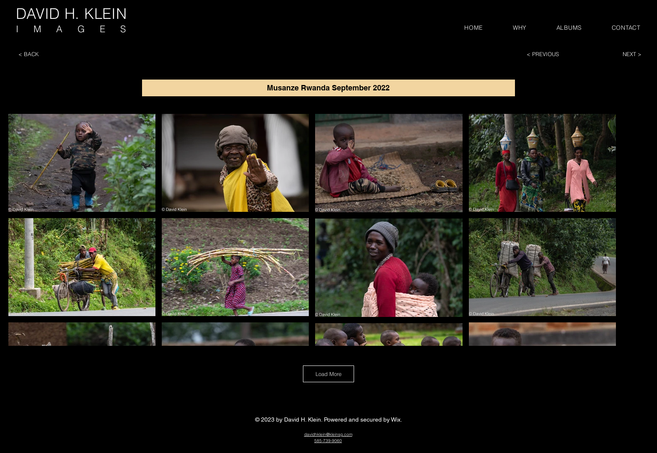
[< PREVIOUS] (552, 54)
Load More (328, 374)
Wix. (396, 419)
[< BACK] (44, 54)
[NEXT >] (616, 54)
